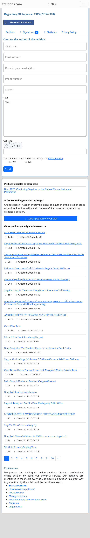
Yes (14, 162)
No (30, 162)
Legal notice (15, 506)
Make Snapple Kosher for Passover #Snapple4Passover (30, 381)
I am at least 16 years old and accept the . (33, 158)
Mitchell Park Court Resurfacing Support (23, 337)
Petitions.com (12, 4)
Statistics (50, 32)
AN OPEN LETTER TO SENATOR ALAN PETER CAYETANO (35, 315)
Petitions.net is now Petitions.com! (27, 499)
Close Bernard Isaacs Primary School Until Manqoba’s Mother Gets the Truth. (40, 370)
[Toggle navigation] (84, 4)
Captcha (7, 140)
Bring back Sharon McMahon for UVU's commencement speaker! (35, 436)
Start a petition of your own (40, 218)
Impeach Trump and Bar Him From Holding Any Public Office (33, 403)
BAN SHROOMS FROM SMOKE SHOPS (24, 232)
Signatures (28, 32)
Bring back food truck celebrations (20, 392)
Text (5, 97)
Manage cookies (18, 496)
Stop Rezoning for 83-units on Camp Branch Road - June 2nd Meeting (37, 290)
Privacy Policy (69, 32)
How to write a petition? (22, 489)
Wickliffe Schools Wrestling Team (20, 447)
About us (14, 503)
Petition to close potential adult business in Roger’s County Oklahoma (37, 268)
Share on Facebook (18, 22)
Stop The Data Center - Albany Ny (20, 425)
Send (8, 169)
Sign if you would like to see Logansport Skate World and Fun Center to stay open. (43, 243)
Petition (10, 32)
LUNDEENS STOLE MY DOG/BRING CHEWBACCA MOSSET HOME (39, 414)
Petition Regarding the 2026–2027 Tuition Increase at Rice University (37, 279)
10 (52, 458)
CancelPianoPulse (12, 326)
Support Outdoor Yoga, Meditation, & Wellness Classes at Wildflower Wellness (41, 359)
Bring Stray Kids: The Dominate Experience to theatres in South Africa (37, 348)
